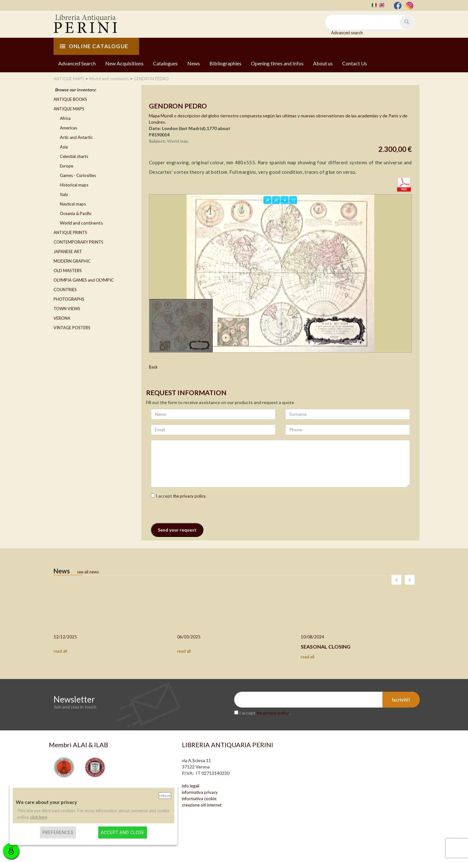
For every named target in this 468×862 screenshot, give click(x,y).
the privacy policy (189, 496)
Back (153, 366)
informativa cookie (199, 798)
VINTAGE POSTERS (72, 327)
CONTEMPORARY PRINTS (78, 242)
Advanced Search (77, 63)
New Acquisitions (124, 63)
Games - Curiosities (78, 175)
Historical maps (74, 184)
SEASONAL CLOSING (325, 646)
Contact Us (354, 63)
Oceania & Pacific (76, 213)
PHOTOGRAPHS (69, 299)
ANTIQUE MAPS (69, 108)
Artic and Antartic (76, 137)
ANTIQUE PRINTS (70, 232)
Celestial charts (74, 156)
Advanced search (347, 32)
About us (323, 63)
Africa (65, 118)
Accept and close (122, 832)
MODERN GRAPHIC (72, 261)
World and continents (81, 222)
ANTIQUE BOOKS (70, 99)
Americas (68, 127)
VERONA (62, 318)
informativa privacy (200, 792)
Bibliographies (225, 63)
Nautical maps (73, 203)
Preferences (58, 832)
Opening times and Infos (277, 63)
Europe (66, 165)
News (193, 63)
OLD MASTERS (68, 270)
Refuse (164, 795)
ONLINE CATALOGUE (94, 46)
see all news (88, 571)
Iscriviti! (401, 699)
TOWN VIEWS (67, 308)
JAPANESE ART (68, 251)
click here (38, 817)
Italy (64, 194)
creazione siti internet (201, 804)
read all (60, 651)
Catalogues (165, 63)
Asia (64, 146)
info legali (190, 785)
